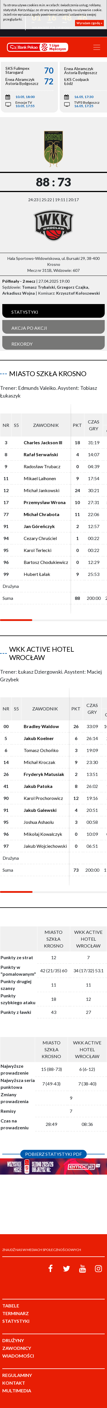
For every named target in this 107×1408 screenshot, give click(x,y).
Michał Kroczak (39, 762)
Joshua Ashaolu (39, 822)
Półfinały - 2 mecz (18, 281)
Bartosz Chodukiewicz (46, 562)
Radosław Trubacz (42, 466)
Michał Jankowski (41, 490)
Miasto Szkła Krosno (47, 373)
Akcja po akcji (29, 328)
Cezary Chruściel (40, 538)
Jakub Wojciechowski (45, 846)
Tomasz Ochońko (41, 750)
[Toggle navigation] (97, 47)
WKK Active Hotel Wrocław (41, 653)
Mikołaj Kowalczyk (43, 834)
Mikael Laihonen (40, 478)
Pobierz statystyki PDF (53, 1154)
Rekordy (22, 344)
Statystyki (24, 312)
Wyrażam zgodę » (89, 23)
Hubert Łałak (37, 574)
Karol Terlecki (37, 550)
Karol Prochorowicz (43, 798)
